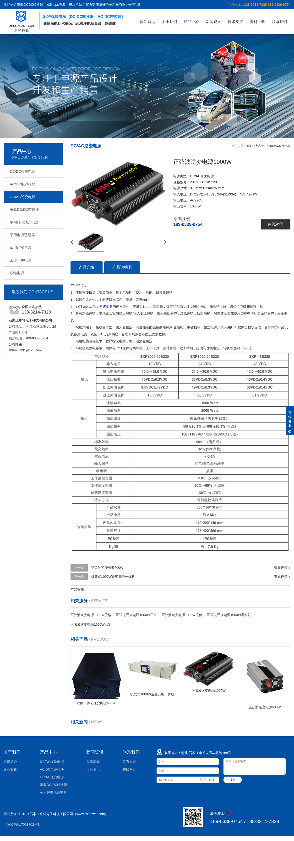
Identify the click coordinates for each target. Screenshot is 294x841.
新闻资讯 (213, 22)
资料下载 (257, 22)
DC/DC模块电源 (23, 171)
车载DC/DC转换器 (24, 209)
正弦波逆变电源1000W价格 (91, 615)
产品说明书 (122, 267)
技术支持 (235, 22)
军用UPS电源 (21, 248)
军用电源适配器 (22, 235)
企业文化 (10, 769)
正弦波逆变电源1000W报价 (182, 615)
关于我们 (169, 22)
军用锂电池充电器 (24, 222)
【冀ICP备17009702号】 (22, 824)
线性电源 (17, 273)
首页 (249, 146)
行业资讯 (93, 769)
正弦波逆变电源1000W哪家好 (229, 615)
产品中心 (191, 22)
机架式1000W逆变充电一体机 (113, 576)
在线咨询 (275, 224)
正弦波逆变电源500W (107, 568)
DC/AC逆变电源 (22, 197)
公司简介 (10, 762)
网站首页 (147, 22)
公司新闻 (93, 762)
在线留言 (129, 769)
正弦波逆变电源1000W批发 (91, 624)
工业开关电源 (20, 260)
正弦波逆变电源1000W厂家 (136, 615)
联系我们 (279, 22)
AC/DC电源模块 (22, 184)
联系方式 (129, 762)
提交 (232, 780)
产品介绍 (86, 267)
